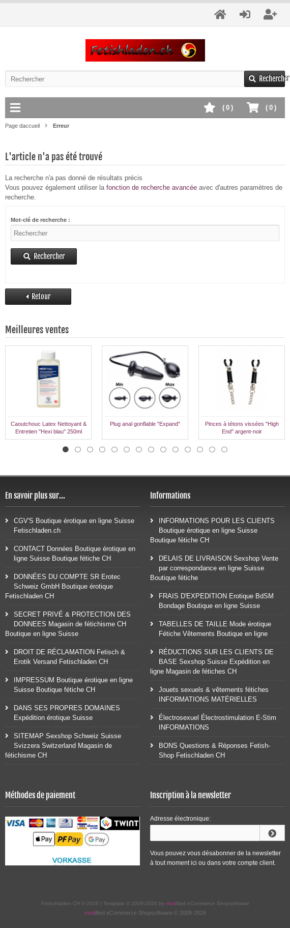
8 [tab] (151, 450)
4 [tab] (102, 450)
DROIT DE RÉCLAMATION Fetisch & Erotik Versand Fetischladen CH (65, 656)
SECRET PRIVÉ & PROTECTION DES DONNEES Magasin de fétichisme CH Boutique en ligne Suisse (68, 623)
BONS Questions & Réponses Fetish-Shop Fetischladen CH (210, 750)
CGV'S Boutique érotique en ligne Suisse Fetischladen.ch (69, 525)
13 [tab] (212, 450)
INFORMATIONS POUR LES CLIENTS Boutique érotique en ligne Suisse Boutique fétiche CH (212, 530)
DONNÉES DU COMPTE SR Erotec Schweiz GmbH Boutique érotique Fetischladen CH (63, 586)
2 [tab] (78, 450)
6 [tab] (127, 450)
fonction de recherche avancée (151, 187)
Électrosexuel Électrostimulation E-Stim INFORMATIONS (213, 722)
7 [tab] (139, 450)
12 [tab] (200, 450)
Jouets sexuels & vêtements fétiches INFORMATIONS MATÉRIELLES (209, 694)
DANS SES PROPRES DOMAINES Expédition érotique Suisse (62, 712)
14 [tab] (224, 450)
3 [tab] (90, 450)
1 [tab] (66, 450)
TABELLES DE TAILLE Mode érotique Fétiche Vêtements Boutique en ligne (210, 628)
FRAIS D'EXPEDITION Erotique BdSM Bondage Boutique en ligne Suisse (212, 600)
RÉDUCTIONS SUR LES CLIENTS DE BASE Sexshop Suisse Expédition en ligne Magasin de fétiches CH (212, 661)
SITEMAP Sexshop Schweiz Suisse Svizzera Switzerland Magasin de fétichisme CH (63, 745)
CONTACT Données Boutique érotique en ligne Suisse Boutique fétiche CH (70, 553)
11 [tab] (188, 450)
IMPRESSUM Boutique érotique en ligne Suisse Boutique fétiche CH (69, 684)
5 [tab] (114, 450)
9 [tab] (163, 450)
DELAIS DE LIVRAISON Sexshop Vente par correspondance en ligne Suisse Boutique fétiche (214, 568)
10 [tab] (175, 450)
